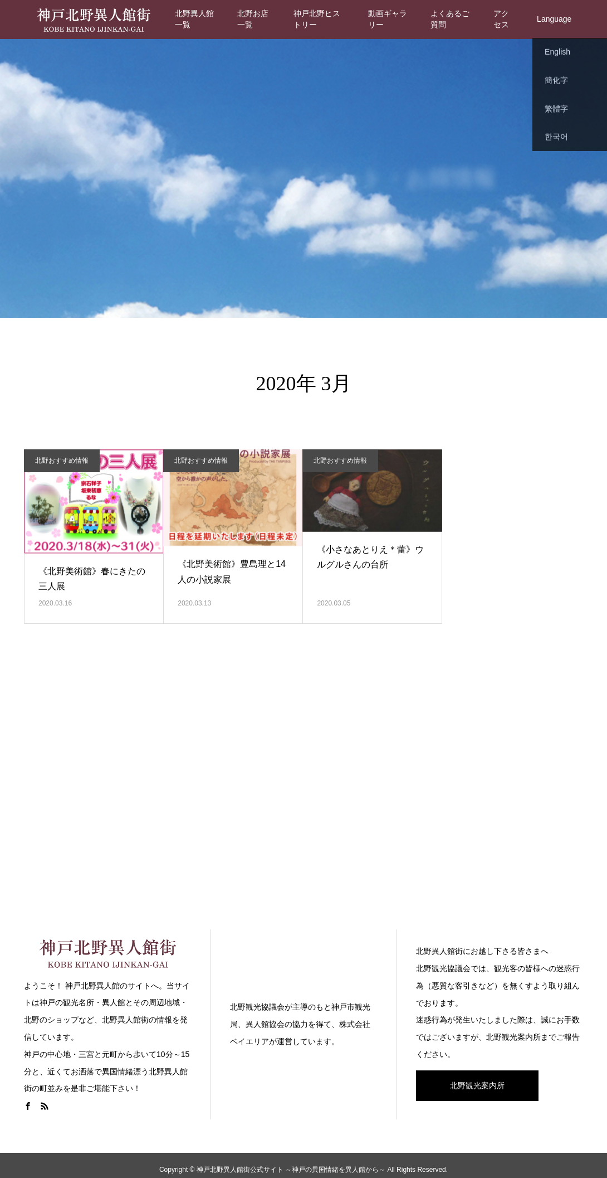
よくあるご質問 (449, 19)
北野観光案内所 (477, 1085)
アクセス (501, 19)
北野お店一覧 (252, 19)
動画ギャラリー (387, 19)
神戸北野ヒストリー (316, 19)
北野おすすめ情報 (62, 460)
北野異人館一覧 (194, 19)
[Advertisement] (303, 791)
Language (554, 18)
